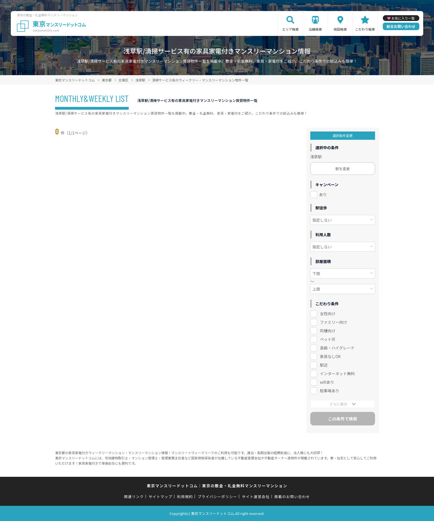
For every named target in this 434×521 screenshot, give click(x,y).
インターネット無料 (337, 373)
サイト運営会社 (256, 496)
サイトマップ (160, 496)
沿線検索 (315, 29)
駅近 (324, 365)
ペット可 (327, 339)
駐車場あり (329, 390)
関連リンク (134, 496)
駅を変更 (342, 168)
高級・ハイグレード (337, 348)
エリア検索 (290, 29)
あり (323, 194)
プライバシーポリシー (217, 496)
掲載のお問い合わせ (292, 496)
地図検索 (340, 29)
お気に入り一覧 (403, 18)
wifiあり (327, 382)
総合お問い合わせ (401, 26)
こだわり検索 (365, 29)
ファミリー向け (333, 322)
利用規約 (185, 496)
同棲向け (327, 330)
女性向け (327, 313)
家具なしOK (330, 356)
